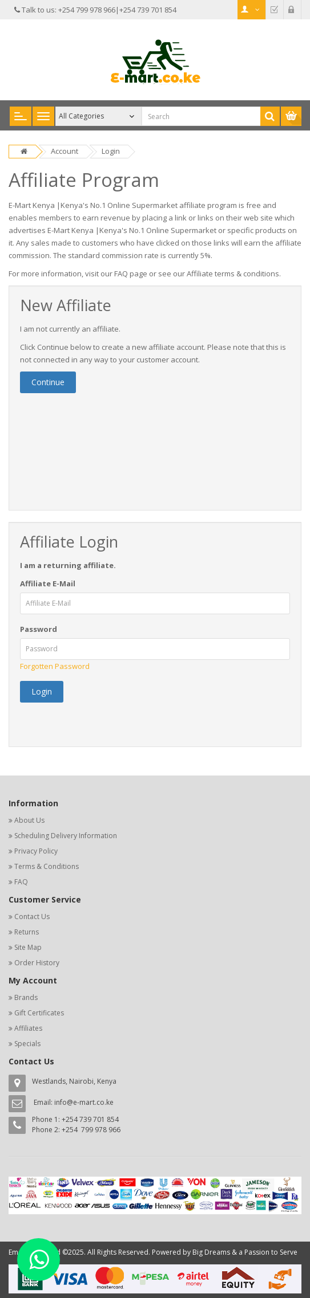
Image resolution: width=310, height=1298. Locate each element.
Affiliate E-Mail (47, 583)
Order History (36, 963)
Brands (26, 997)
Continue (48, 382)
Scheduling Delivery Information (65, 835)
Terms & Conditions (46, 866)
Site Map (28, 947)
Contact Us (32, 916)
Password (38, 629)
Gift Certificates (39, 1013)
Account (64, 151)
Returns (26, 932)
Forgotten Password (55, 666)
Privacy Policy (36, 851)
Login (111, 151)
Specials (27, 1043)
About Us (29, 820)
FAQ (21, 882)
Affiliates (28, 1028)
